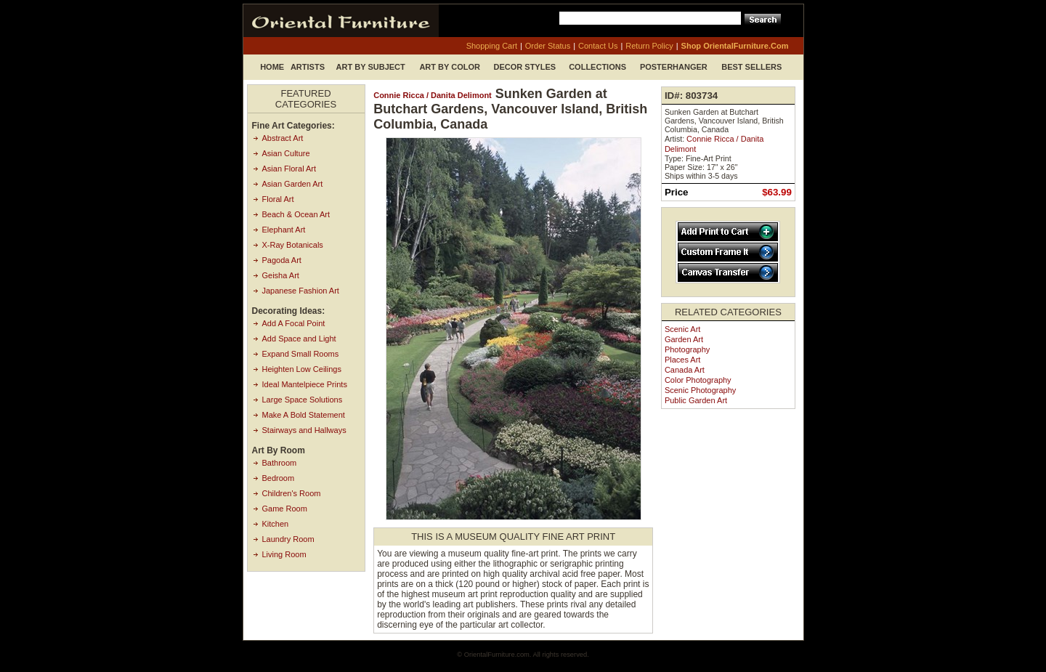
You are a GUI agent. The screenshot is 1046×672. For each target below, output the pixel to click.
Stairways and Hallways (304, 430)
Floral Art (278, 199)
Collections (597, 66)
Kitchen (275, 523)
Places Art (683, 359)
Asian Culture (286, 153)
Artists (308, 66)
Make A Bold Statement (303, 414)
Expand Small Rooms (300, 353)
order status (547, 45)
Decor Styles (525, 66)
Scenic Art (683, 329)
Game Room (284, 508)
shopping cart (491, 45)
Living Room (284, 554)
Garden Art (684, 339)
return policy (649, 45)
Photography (687, 349)
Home (272, 66)
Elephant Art (284, 229)
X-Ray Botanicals (292, 244)
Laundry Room (288, 539)
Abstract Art (283, 138)
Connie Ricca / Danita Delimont (432, 95)
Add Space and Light (299, 338)
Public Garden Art (696, 400)
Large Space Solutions (302, 399)
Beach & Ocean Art (296, 214)
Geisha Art (280, 275)
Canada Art (685, 369)
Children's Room (291, 493)
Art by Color (449, 66)
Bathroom (279, 462)
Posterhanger (674, 66)
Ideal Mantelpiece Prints (304, 384)
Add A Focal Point (293, 323)
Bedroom (278, 478)
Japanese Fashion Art (300, 290)
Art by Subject (370, 66)
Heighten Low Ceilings (301, 369)
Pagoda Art (281, 260)
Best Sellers (751, 66)
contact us (597, 45)
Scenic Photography (700, 390)
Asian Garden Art (292, 183)
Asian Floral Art (289, 168)
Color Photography (698, 380)
